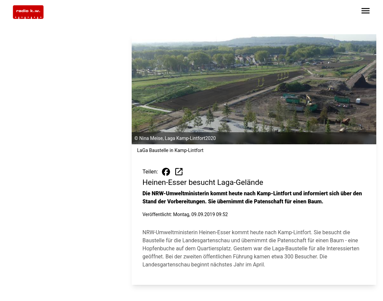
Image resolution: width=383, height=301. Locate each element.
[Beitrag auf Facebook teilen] (166, 172)
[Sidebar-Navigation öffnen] (365, 11)
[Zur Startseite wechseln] (28, 12)
